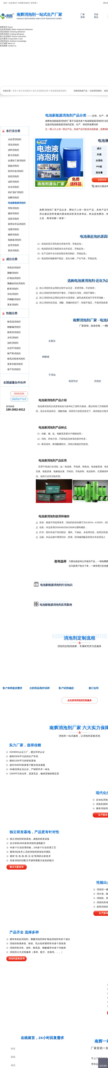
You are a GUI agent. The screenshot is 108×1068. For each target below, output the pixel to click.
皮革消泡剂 (13, 245)
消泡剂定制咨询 (16, 958)
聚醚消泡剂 (12, 273)
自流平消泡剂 (14, 348)
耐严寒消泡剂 (14, 353)
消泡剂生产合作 (19, 399)
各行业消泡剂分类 (40, 91)
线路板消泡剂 (14, 240)
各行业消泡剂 (24, 91)
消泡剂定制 (19, 393)
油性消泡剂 (12, 343)
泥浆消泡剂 (13, 219)
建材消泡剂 (13, 213)
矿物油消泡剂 (14, 278)
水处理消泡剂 (96, 91)
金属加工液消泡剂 (17, 160)
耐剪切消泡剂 (14, 332)
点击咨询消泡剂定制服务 (79, 700)
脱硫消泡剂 (13, 166)
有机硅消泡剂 (14, 267)
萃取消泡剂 (13, 208)
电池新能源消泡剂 (58, 91)
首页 (15, 91)
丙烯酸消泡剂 (14, 299)
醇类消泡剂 (12, 289)
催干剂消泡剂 (14, 369)
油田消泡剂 (13, 181)
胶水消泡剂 (13, 155)
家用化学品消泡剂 (17, 224)
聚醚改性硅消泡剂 (16, 283)
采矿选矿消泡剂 (15, 192)
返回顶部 (103, 1066)
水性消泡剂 (12, 337)
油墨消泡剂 (13, 229)
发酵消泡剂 (13, 197)
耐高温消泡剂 (14, 321)
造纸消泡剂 (13, 176)
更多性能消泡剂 (15, 364)
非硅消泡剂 (12, 294)
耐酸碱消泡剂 (14, 327)
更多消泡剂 (13, 250)
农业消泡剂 (13, 187)
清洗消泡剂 (13, 144)
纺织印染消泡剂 (15, 171)
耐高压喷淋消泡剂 (16, 359)
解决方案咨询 (17, 867)
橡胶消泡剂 (13, 234)
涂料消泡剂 (13, 150)
